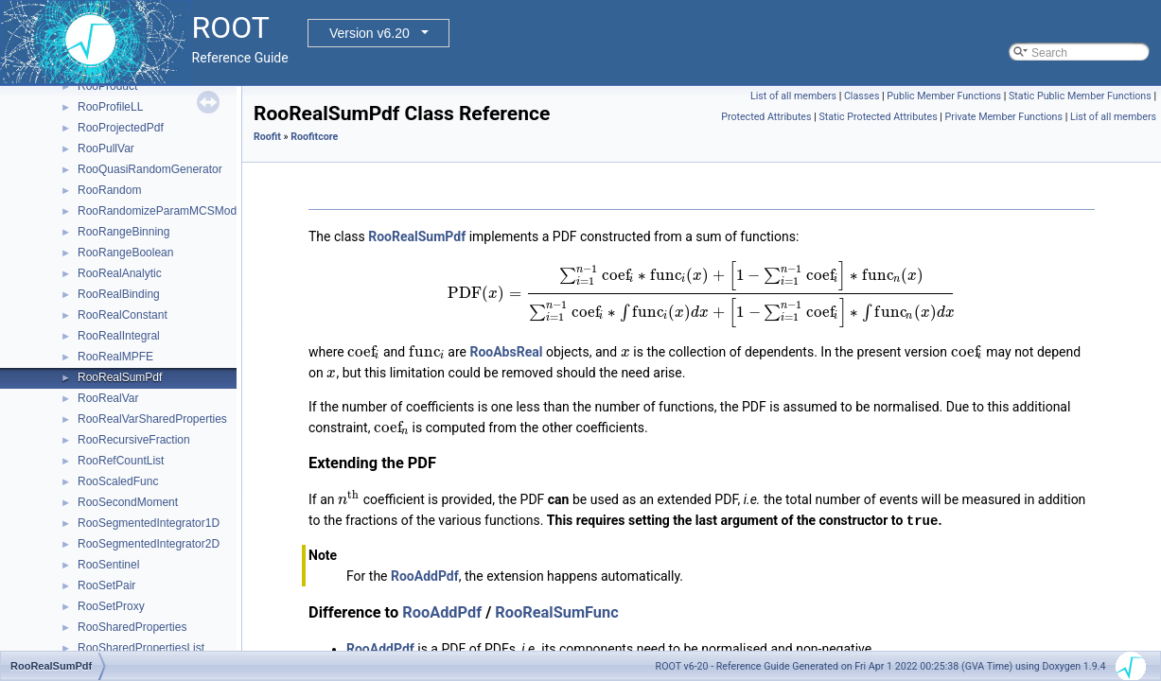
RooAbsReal (505, 351)
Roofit (267, 137)
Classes (861, 96)
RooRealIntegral (119, 335)
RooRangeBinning (123, 231)
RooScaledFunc (118, 481)
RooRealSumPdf (120, 377)
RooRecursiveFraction (134, 439)
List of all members (793, 96)
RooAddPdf (425, 575)
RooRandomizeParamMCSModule (165, 211)
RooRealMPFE (115, 356)
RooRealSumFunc (556, 611)
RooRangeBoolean (125, 252)
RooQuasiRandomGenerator (150, 169)
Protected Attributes (766, 117)
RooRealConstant (122, 315)
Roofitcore (314, 137)
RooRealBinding (119, 294)
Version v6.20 (369, 33)
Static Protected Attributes (877, 117)
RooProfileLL (110, 107)
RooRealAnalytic (120, 273)
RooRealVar (108, 398)
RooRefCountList (121, 460)
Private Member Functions (1004, 117)
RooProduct (107, 86)
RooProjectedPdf (121, 127)
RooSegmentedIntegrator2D (149, 543)
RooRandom (109, 190)
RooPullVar (106, 148)
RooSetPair (106, 585)
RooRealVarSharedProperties (152, 419)
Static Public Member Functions (1080, 96)
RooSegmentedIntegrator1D (149, 523)
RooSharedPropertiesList (141, 648)
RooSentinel (108, 564)
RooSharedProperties (132, 627)
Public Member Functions (944, 96)
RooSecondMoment (128, 502)
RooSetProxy (111, 606)
